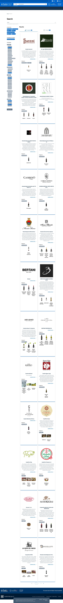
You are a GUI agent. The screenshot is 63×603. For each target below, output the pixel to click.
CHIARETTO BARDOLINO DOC (44, 114)
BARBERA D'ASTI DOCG (42, 306)
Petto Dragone (28, 210)
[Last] (43, 587)
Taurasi (33, 120)
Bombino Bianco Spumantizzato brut (29, 353)
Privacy (40, 599)
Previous (20, 117)
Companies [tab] (28, 30)
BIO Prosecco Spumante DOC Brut (42, 256)
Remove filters (10, 109)
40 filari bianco (24, 352)
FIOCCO (33, 579)
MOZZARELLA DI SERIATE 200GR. (46, 487)
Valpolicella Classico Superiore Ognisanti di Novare (33, 296)
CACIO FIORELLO (23, 580)
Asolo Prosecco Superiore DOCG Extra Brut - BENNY (46, 72)
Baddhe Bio (44, 442)
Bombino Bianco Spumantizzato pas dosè (34, 353)
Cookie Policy (45, 599)
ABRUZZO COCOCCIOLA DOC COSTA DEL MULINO (46, 345)
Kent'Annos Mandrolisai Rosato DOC (41, 533)
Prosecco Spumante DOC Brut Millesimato (51, 257)
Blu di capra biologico (33, 487)
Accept (46, 600)
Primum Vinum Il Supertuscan (29, 255)
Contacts (59, 600)
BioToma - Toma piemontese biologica (29, 488)
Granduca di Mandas (49, 443)
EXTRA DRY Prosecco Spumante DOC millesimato (46, 257)
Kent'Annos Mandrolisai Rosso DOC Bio (51, 534)
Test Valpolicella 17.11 (28, 392)
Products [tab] (46, 30)
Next (37, 117)
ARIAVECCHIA (29, 164)
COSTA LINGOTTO (28, 580)
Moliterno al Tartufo (29, 532)
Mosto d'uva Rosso (29, 71)
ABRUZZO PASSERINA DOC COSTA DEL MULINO (51, 345)
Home (8, 13)
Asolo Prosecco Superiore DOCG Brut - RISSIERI (41, 72)
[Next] (41, 587)
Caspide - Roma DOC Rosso (28, 435)
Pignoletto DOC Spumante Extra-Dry (46, 399)
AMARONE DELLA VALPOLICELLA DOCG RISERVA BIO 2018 (24, 393)
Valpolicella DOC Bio (33, 392)
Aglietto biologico (24, 487)
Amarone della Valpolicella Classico (24, 295)
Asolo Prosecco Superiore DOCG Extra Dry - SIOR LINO (51, 73)
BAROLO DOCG (46, 305)
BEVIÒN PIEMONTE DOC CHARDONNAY (51, 307)
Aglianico (24, 120)
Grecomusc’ (29, 120)
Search (8, 22)
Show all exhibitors (15, 5)
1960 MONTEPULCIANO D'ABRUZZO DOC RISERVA (42, 345)
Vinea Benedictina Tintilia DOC (46, 211)
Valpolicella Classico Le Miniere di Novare (28, 296)
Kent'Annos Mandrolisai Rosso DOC (46, 533)
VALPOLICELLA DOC (49, 114)
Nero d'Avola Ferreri (46, 166)
